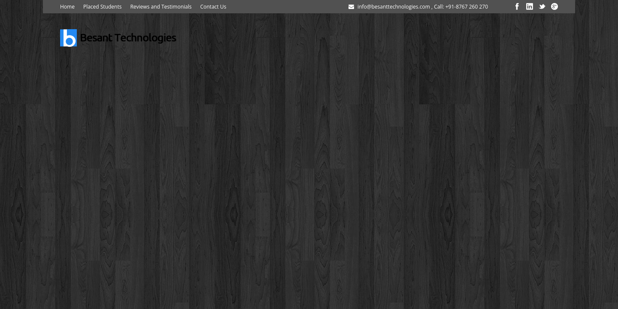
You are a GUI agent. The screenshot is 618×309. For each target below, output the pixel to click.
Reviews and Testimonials (160, 6)
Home (67, 6)
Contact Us (213, 6)
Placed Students (102, 6)
